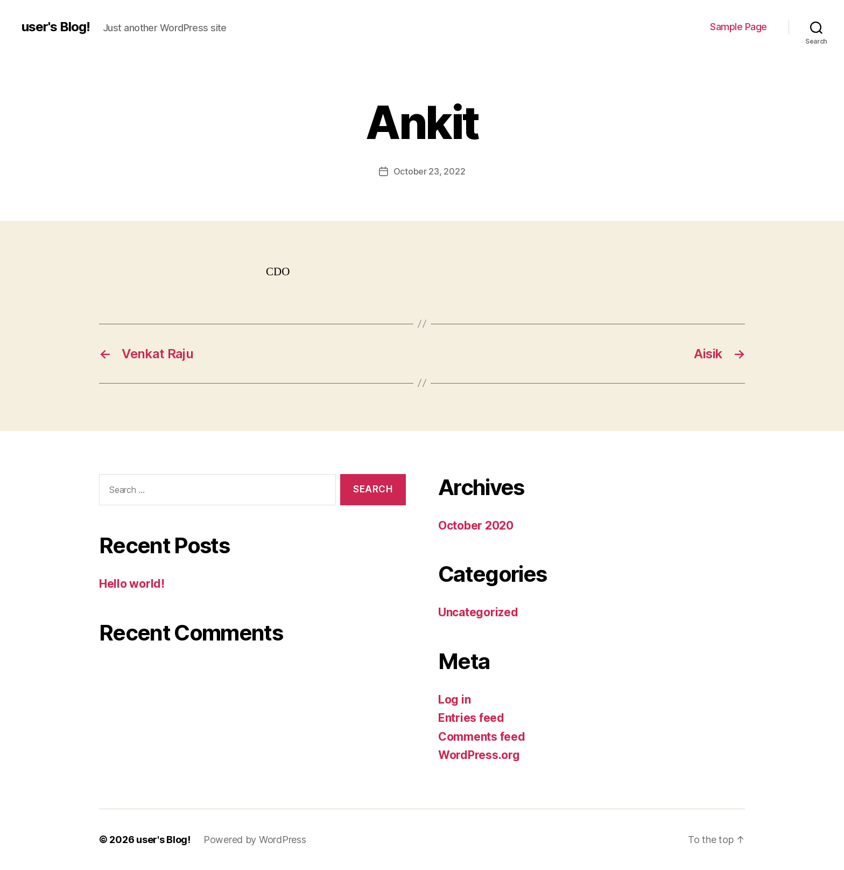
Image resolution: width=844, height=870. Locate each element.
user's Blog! (56, 26)
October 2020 (476, 525)
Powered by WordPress (254, 839)
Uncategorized (478, 612)
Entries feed (471, 718)
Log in (454, 699)
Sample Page (738, 26)
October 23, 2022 (429, 171)
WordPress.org (479, 755)
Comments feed (481, 736)
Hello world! (132, 583)
